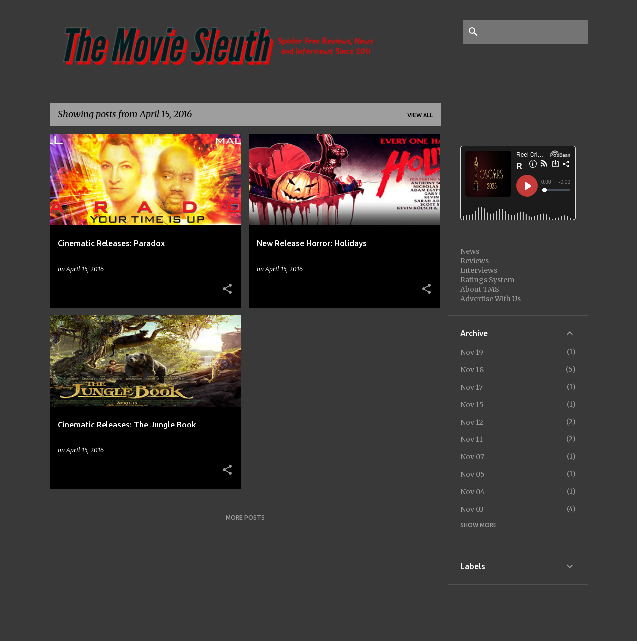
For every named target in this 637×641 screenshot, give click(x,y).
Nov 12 (471, 422)
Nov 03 (472, 509)
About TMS (479, 289)
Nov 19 (471, 352)
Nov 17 (471, 387)
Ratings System (487, 279)
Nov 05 (472, 474)
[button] (227, 289)
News (469, 251)
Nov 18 (472, 369)
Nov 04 (472, 491)
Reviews (474, 260)
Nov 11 (471, 439)
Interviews (478, 270)
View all (420, 115)
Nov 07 (472, 456)
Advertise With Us (490, 298)
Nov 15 (472, 404)
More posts (245, 517)
